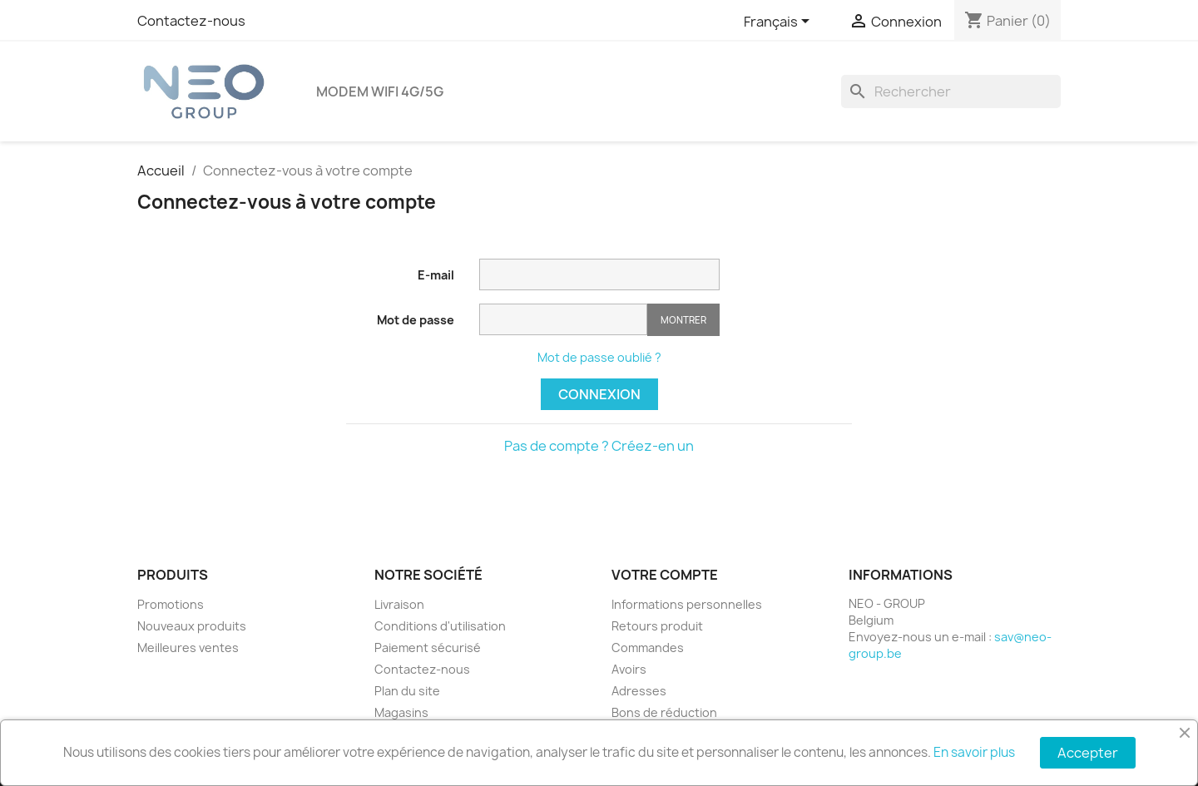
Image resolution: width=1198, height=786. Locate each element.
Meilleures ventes (188, 647)
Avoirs (628, 669)
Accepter (1087, 753)
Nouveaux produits (191, 626)
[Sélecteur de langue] (779, 22)
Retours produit (657, 626)
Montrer (683, 320)
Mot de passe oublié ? (599, 357)
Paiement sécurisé (427, 647)
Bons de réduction (664, 712)
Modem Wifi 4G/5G (379, 91)
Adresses (638, 691)
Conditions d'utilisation (440, 626)
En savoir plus (974, 752)
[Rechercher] (951, 91)
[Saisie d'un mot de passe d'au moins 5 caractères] (563, 319)
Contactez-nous (191, 21)
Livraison (399, 604)
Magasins (401, 712)
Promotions (170, 604)
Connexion (599, 394)
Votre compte (664, 575)
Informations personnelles (686, 604)
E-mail (436, 275)
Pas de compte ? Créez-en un (599, 446)
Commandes (647, 647)
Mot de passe (415, 320)
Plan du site (407, 691)
